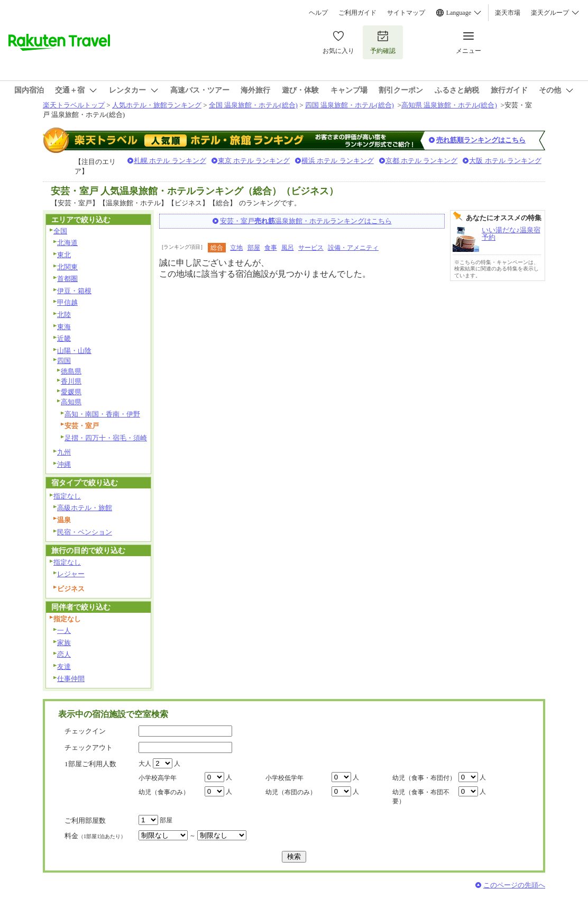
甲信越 (67, 302)
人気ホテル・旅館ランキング (156, 105)
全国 (60, 231)
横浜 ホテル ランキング (337, 161)
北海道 (67, 243)
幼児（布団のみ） (290, 792)
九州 (64, 452)
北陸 (64, 315)
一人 (64, 630)
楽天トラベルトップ (74, 105)
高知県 (71, 402)
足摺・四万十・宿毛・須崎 (106, 438)
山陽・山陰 (74, 351)
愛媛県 (71, 392)
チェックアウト (89, 747)
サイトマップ (406, 12)
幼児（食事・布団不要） (420, 796)
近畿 (64, 338)
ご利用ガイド (357, 12)
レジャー (71, 574)
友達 (64, 666)
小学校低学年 (284, 778)
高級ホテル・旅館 (84, 508)
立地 (236, 247)
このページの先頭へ (514, 885)
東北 (64, 255)
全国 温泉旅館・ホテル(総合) (253, 105)
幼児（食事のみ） (164, 792)
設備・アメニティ (353, 247)
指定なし (67, 496)
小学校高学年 (158, 778)
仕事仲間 (71, 679)
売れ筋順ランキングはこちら (481, 140)
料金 (95, 836)
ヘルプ (318, 12)
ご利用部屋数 (85, 820)
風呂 (287, 247)
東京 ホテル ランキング (254, 161)
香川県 (71, 381)
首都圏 (67, 279)
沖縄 (64, 464)
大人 (145, 763)
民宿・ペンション (84, 532)
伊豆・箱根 (74, 291)
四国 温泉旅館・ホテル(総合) (349, 105)
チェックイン (85, 731)
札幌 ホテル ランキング (170, 161)
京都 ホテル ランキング (421, 161)
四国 (64, 361)
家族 (64, 643)
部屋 (253, 247)
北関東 (67, 267)
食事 (270, 247)
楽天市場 (507, 12)
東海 (64, 327)
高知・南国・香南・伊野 (102, 414)
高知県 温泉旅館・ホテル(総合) (449, 105)
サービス (311, 247)
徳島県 (71, 371)
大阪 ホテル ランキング (505, 161)
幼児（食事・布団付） (424, 778)
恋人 (64, 654)
